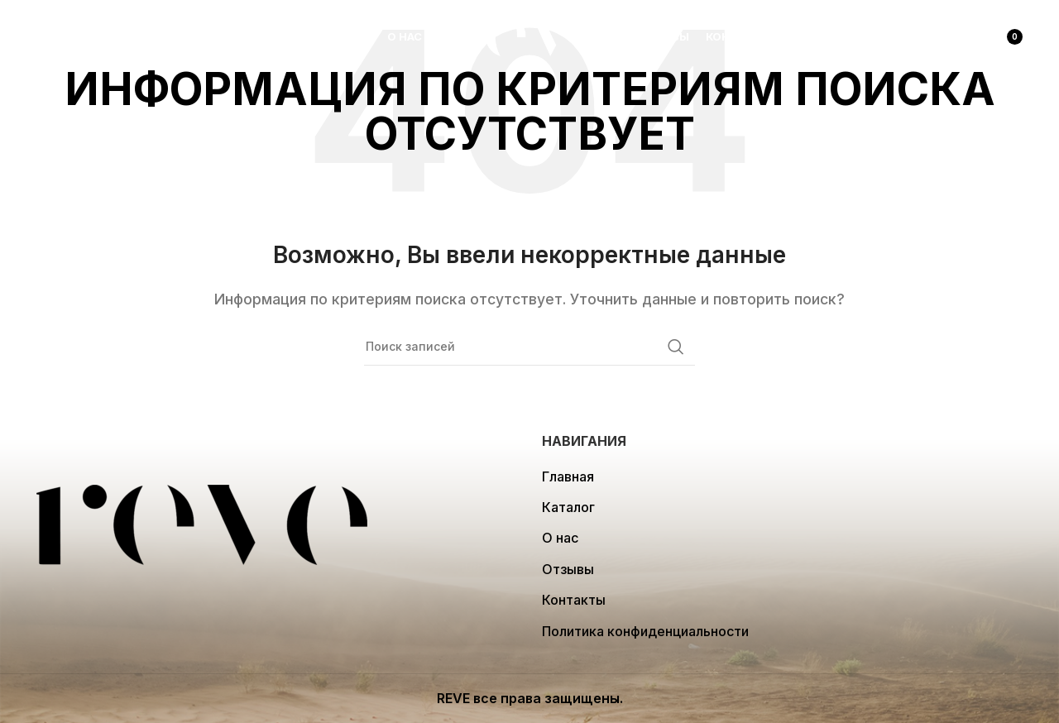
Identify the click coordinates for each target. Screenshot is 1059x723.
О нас (560, 537)
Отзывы (568, 569)
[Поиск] (44, 37)
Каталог (568, 507)
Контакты (574, 599)
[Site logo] (529, 35)
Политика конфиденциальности (645, 631)
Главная (568, 476)
